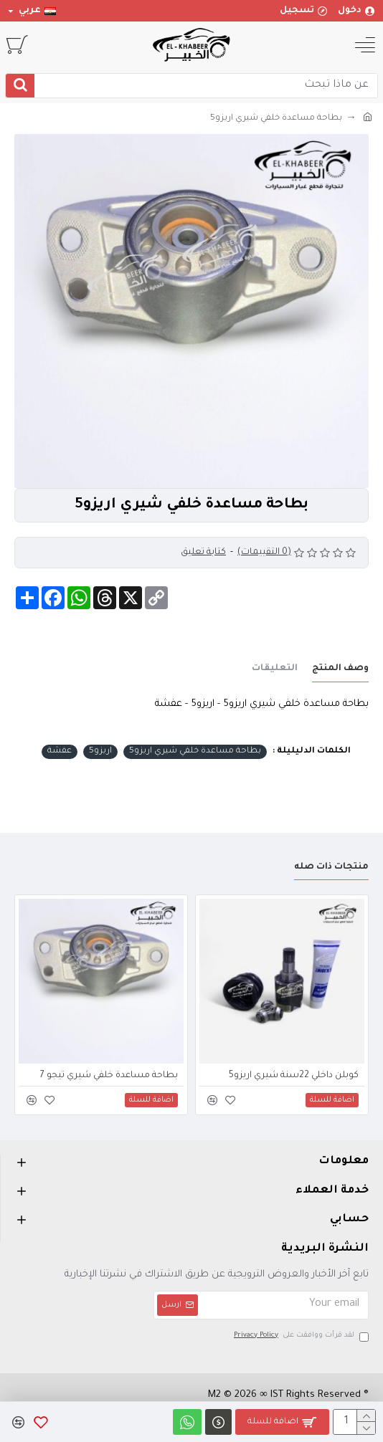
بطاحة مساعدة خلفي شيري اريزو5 (195, 751)
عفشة (59, 751)
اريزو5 (100, 751)
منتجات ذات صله (331, 867)
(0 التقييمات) (264, 553)
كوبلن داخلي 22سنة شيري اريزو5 (294, 1076)
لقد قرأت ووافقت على (300, 1336)
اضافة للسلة (272, 1422)
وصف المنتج (340, 669)
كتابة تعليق (203, 553)
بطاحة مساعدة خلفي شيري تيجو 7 (109, 1076)
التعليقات (275, 669)
